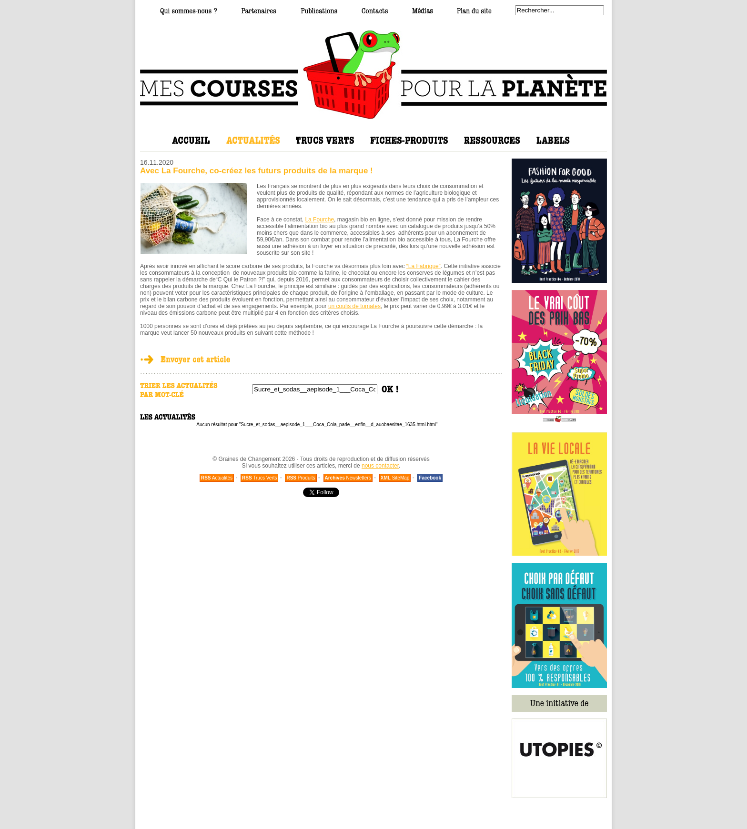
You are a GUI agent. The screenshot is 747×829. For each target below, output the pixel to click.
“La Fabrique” (423, 266)
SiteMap (395, 477)
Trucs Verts (259, 477)
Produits (300, 477)
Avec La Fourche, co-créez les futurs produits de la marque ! (256, 170)
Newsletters (348, 477)
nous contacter (380, 465)
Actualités (216, 477)
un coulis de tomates (354, 306)
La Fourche (319, 219)
